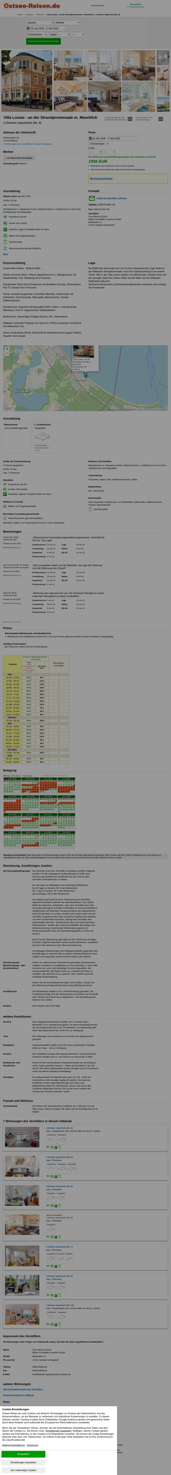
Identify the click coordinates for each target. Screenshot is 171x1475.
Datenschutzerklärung (13, 1445)
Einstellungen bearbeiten (23, 1462)
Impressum (33, 1445)
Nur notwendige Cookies (23, 1470)
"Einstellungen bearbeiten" (59, 1431)
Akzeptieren (23, 1454)
